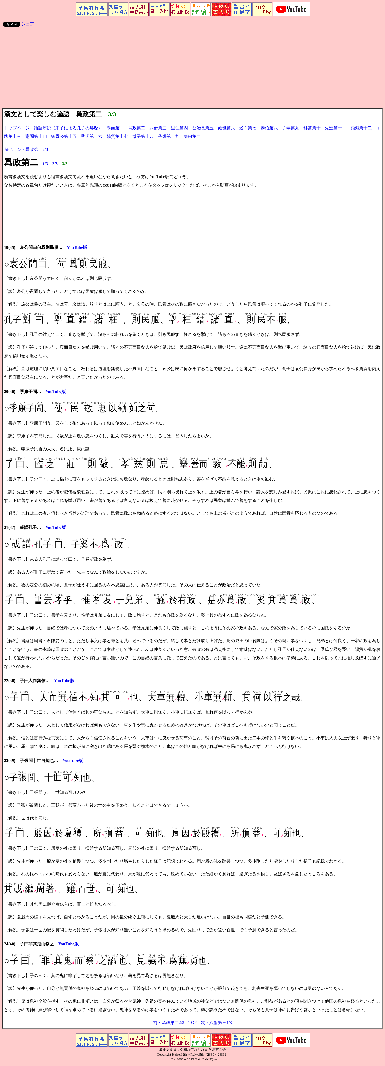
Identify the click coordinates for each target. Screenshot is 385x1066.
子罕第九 (290, 128)
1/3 (45, 163)
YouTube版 (77, 247)
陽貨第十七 (117, 136)
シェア (27, 24)
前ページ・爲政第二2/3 (26, 149)
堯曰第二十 (194, 136)
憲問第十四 (36, 136)
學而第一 (113, 128)
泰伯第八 (269, 128)
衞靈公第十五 (64, 136)
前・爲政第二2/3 (168, 1022)
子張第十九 (168, 136)
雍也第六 (226, 128)
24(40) (10, 944)
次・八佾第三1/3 (216, 1022)
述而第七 (247, 128)
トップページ (17, 128)
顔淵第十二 (361, 128)
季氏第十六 (91, 136)
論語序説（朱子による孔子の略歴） (68, 128)
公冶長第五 (203, 128)
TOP (192, 1022)
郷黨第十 (312, 128)
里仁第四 (179, 128)
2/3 (54, 163)
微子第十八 (143, 136)
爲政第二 (136, 128)
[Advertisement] (192, 67)
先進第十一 (335, 128)
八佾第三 (158, 128)
